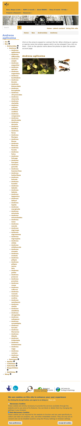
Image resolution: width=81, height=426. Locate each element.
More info (52, 402)
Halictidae (11, 366)
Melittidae (11, 372)
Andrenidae (12, 46)
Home (49, 28)
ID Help (64, 9)
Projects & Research (14, 13)
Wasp (7, 374)
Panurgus (13, 359)
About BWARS (42, 9)
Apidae (10, 361)
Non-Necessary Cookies (19, 415)
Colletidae (11, 363)
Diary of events (54, 9)
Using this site (72, 28)
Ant (6, 42)
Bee (6, 44)
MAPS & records (29, 9)
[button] (8, 20)
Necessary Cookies (17, 406)
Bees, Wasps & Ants (14, 9)
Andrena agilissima (33, 56)
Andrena (13, 48)
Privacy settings (40, 393)
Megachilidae (12, 368)
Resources (27, 13)
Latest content (59, 28)
